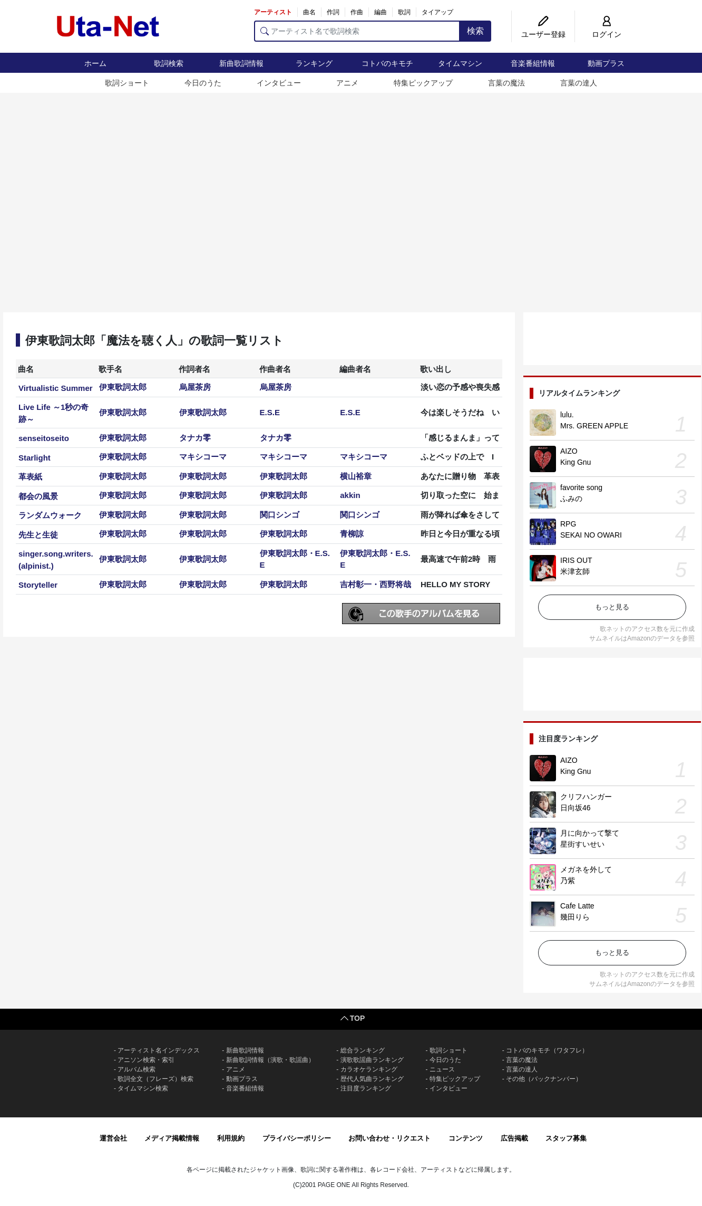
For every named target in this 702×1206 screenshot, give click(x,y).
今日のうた (202, 83)
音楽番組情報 (533, 63)
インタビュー (279, 83)
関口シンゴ (279, 514)
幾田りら (575, 917)
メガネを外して (586, 869)
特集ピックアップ (423, 83)
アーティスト (273, 12)
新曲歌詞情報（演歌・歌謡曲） (270, 1060)
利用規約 (231, 1138)
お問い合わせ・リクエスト (389, 1138)
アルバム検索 (136, 1069)
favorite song (581, 487)
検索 (475, 30)
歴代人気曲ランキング (372, 1079)
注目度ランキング (365, 1088)
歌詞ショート (127, 83)
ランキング (314, 63)
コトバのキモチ (387, 63)
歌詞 (404, 12)
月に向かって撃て (589, 833)
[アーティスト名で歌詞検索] (357, 31)
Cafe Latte (577, 906)
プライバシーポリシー (296, 1138)
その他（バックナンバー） (544, 1079)
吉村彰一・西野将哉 (375, 584)
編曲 (380, 12)
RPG (568, 524)
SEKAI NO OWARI (591, 535)
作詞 (333, 12)
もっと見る (612, 607)
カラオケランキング (368, 1069)
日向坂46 (575, 807)
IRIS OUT (576, 560)
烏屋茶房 (195, 386)
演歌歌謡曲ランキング (372, 1060)
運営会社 (113, 1138)
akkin (350, 495)
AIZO (569, 451)
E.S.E (270, 412)
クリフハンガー (586, 796)
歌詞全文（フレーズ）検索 (155, 1079)
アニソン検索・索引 (146, 1060)
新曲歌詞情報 (241, 63)
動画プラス (606, 63)
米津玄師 (575, 571)
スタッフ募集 (566, 1138)
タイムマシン (460, 63)
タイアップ (437, 12)
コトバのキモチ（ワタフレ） (547, 1050)
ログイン (606, 34)
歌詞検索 (168, 63)
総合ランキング (362, 1050)
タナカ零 (195, 437)
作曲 (356, 12)
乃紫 (567, 880)
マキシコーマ (203, 456)
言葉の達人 (578, 83)
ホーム (95, 63)
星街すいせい (582, 844)
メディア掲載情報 (171, 1138)
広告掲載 (514, 1138)
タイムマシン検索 (143, 1088)
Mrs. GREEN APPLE (594, 426)
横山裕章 (356, 476)
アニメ (347, 83)
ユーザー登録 (543, 34)
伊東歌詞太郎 (123, 386)
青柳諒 (352, 533)
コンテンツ (465, 1138)
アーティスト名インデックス (159, 1050)
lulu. (567, 414)
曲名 (309, 12)
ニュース (442, 1069)
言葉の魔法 (506, 83)
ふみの (571, 498)
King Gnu (575, 462)
